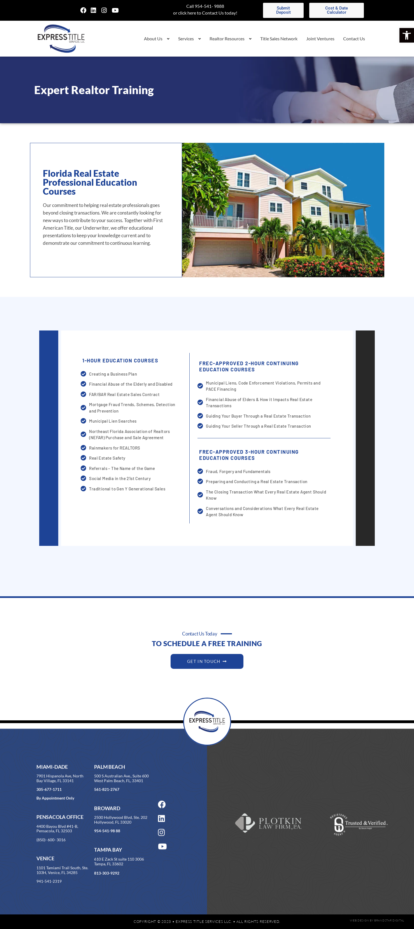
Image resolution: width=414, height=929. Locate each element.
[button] (406, 35)
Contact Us (354, 38)
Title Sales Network (278, 38)
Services (186, 38)
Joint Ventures (320, 38)
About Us (153, 38)
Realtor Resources (227, 38)
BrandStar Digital (389, 920)
